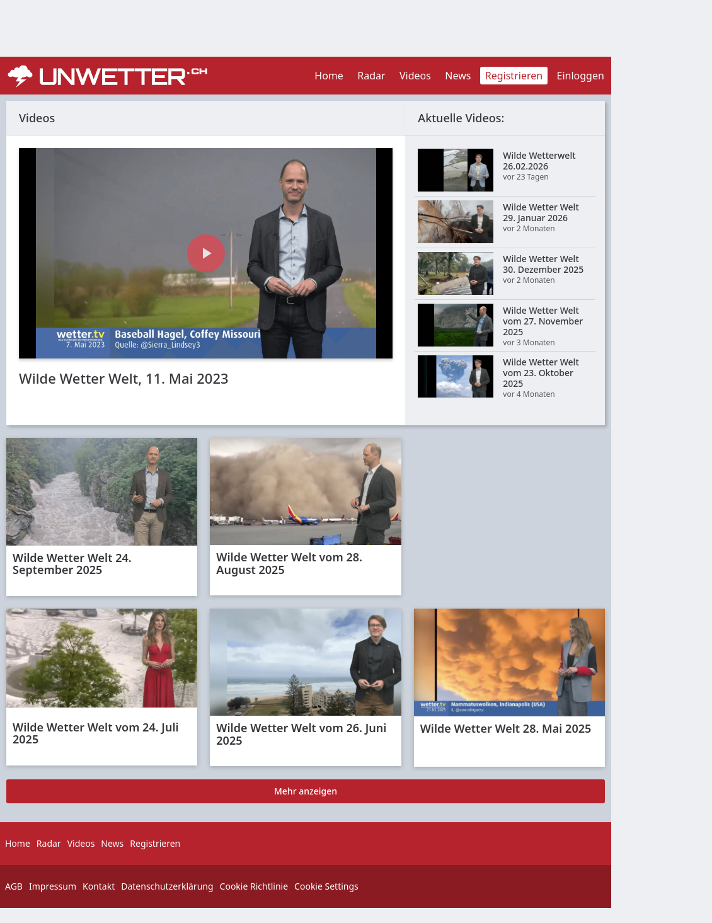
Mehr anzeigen (305, 791)
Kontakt (99, 886)
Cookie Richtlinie (254, 886)
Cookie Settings (326, 886)
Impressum (52, 886)
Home (328, 76)
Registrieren (514, 76)
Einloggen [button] (580, 76)
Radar (371, 76)
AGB (14, 886)
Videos (415, 76)
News (458, 76)
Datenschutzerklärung (167, 886)
